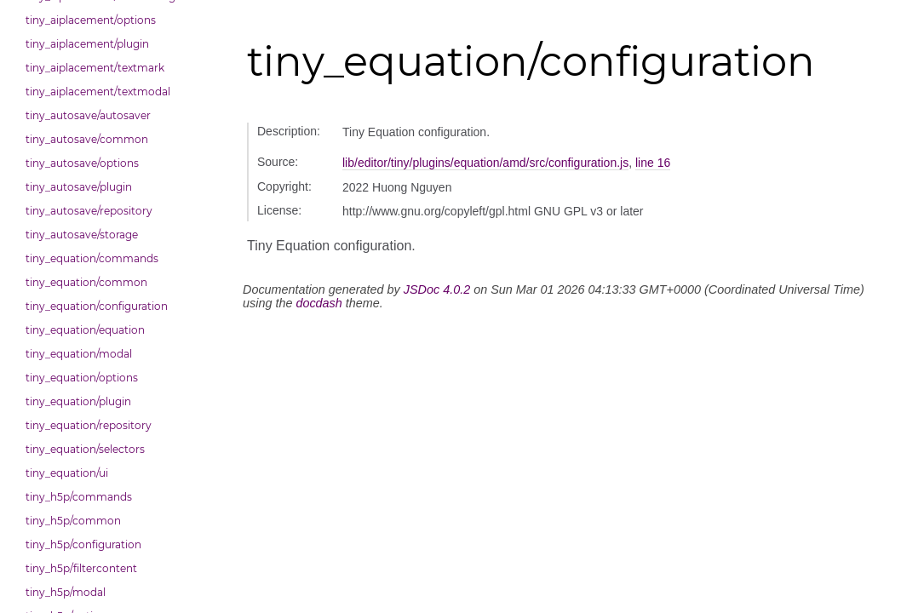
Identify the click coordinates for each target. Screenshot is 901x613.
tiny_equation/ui (67, 473)
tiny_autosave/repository (89, 210)
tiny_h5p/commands (79, 496)
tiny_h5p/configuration (83, 544)
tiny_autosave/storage (82, 234)
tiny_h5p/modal (66, 592)
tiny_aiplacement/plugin (87, 43)
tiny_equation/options (82, 377)
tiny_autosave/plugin (79, 186)
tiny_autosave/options (82, 163)
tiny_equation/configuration (97, 306)
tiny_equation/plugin (78, 401)
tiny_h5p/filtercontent (81, 568)
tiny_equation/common (86, 282)
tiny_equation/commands (92, 258)
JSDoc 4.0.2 (437, 289)
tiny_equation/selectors (85, 449)
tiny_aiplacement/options (91, 20)
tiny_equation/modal (79, 353)
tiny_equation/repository (89, 425)
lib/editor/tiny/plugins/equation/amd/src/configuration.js (485, 162)
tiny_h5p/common (73, 520)
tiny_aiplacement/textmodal (98, 91)
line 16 (652, 162)
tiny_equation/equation (85, 330)
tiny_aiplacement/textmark (95, 67)
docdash (318, 303)
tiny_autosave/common (87, 139)
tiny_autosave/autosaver (88, 115)
